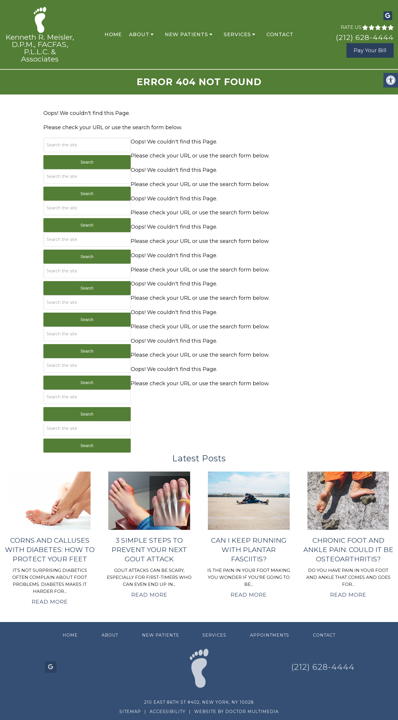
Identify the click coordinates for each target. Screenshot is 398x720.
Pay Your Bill (370, 50)
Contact (279, 34)
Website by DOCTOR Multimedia (236, 711)
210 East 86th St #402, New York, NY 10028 (199, 702)
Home (113, 34)
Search (86, 162)
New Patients (186, 34)
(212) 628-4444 (365, 37)
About (139, 34)
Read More (50, 602)
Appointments (269, 635)
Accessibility (167, 711)
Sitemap (130, 711)
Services (237, 34)
